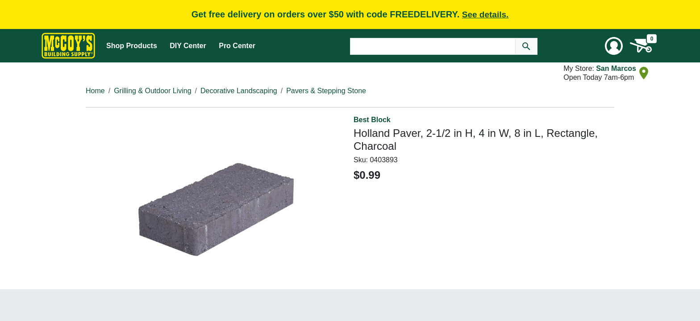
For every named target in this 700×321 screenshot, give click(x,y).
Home (95, 91)
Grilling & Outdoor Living (152, 91)
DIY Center (188, 45)
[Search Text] (433, 46)
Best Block (372, 119)
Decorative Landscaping (238, 91)
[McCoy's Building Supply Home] (68, 45)
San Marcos (616, 68)
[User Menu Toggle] (614, 46)
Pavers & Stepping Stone (326, 91)
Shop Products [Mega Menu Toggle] (131, 45)
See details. (485, 14)
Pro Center (237, 45)
